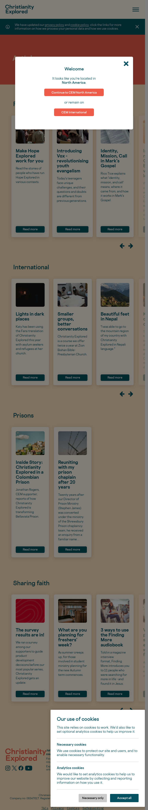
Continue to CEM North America (74, 92)
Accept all (124, 798)
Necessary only (93, 798)
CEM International (74, 112)
